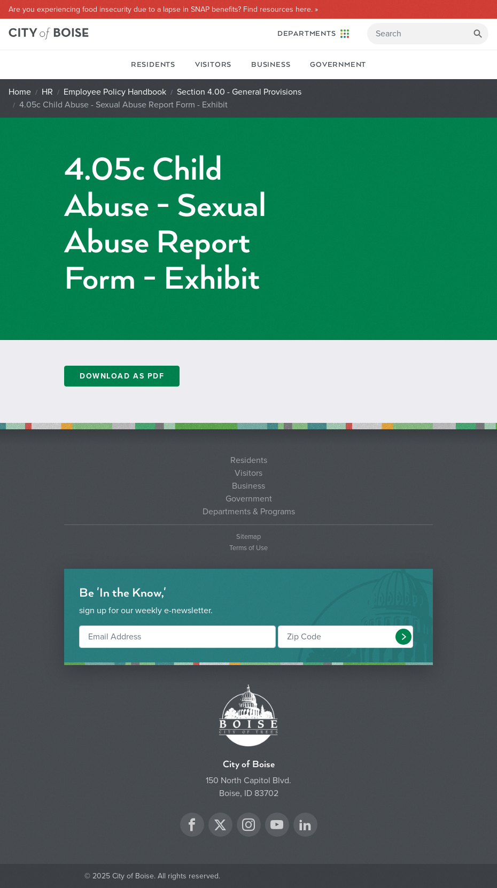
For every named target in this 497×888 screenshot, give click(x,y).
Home (20, 92)
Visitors (213, 64)
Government (338, 64)
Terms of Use (248, 548)
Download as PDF (122, 376)
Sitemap (248, 537)
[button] (403, 637)
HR (47, 92)
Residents (153, 64)
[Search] (427, 33)
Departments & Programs (249, 511)
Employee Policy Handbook (115, 92)
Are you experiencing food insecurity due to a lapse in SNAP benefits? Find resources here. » (163, 9)
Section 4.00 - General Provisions (239, 92)
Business (270, 64)
